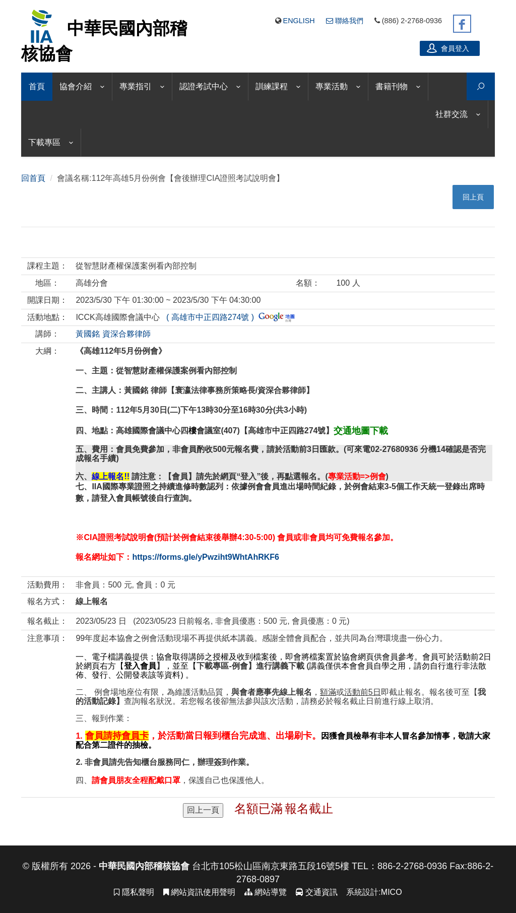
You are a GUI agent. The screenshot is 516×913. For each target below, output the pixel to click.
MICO (391, 892)
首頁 (37, 86)
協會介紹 (75, 86)
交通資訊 (316, 892)
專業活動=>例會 (357, 476)
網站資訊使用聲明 (199, 892)
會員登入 (448, 48)
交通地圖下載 (361, 431)
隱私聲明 (134, 892)
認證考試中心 (203, 86)
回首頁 (33, 178)
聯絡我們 (344, 21)
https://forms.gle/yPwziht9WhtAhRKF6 (205, 557)
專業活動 (331, 86)
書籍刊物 (391, 86)
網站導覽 (265, 892)
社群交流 (451, 114)
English (299, 21)
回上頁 (473, 197)
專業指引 (135, 86)
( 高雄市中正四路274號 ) (228, 317)
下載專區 (44, 142)
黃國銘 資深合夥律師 (113, 334)
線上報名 (92, 601)
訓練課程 (271, 86)
